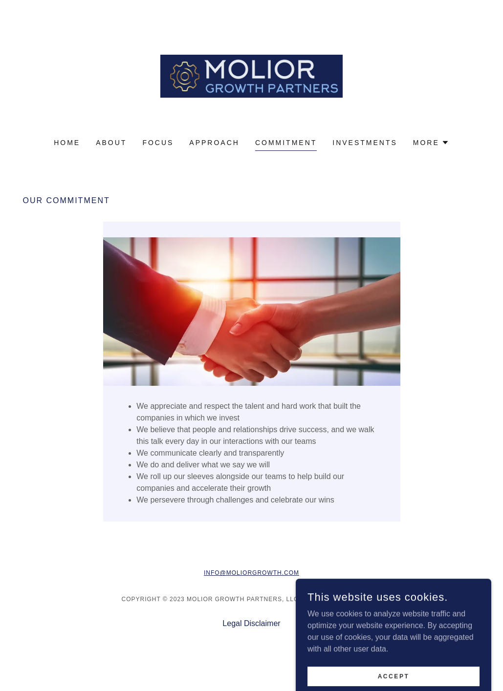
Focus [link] (158, 143)
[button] (431, 142)
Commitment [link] (286, 143)
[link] (251, 75)
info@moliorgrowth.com (251, 572)
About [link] (111, 143)
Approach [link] (214, 143)
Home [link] (67, 143)
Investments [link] (364, 143)
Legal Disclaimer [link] (251, 623)
